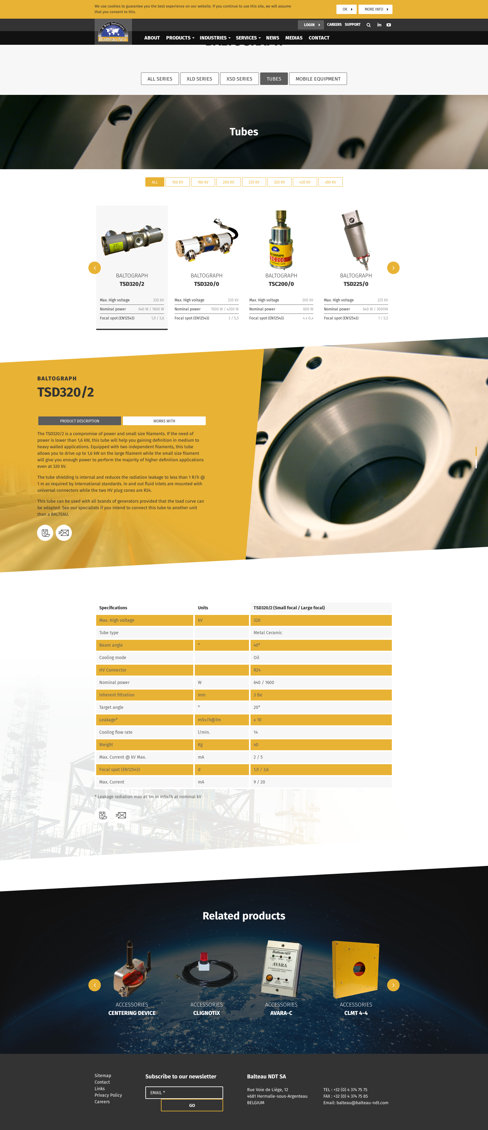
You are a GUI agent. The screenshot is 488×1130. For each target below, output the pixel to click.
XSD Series (239, 79)
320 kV (279, 182)
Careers (334, 13)
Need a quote (64, 533)
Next (393, 268)
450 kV (330, 182)
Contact (319, 26)
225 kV (254, 182)
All (155, 182)
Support (353, 13)
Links (117, 1089)
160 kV (203, 182)
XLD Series (199, 79)
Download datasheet (45, 533)
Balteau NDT (113, 20)
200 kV (229, 182)
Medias (294, 26)
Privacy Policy (117, 1095)
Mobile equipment (318, 79)
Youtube (388, 13)
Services (246, 26)
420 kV (305, 182)
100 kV (178, 182)
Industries (213, 26)
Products (178, 26)
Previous (94, 268)
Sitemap (117, 1075)
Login (309, 13)
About (152, 26)
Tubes (274, 79)
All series (160, 79)
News (272, 26)
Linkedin (379, 13)
